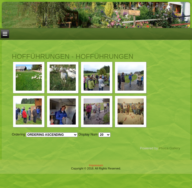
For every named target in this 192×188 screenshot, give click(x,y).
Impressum (96, 165)
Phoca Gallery (169, 148)
